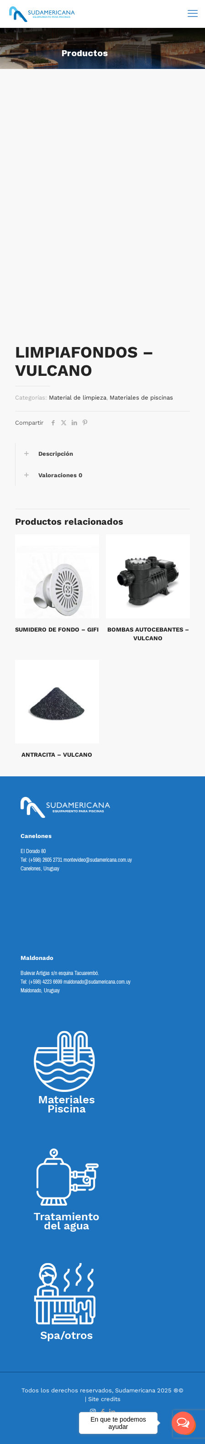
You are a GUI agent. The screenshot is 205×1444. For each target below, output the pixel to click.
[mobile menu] (192, 13)
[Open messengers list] (183, 1423)
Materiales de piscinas (141, 397)
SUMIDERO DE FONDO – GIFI (57, 629)
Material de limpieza (77, 397)
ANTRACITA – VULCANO (56, 754)
